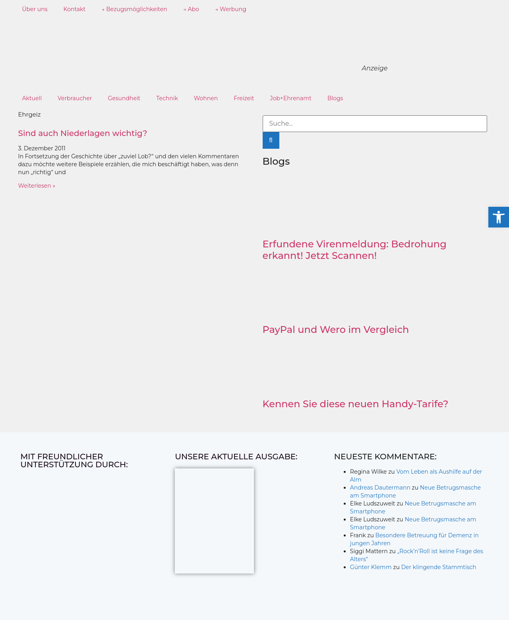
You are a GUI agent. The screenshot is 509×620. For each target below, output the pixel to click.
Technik (167, 98)
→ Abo (191, 9)
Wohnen (206, 98)
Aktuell (32, 98)
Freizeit (244, 98)
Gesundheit (124, 98)
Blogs (335, 98)
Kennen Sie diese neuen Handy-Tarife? (356, 404)
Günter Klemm (371, 567)
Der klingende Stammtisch (438, 567)
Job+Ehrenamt (290, 98)
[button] (498, 217)
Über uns (35, 9)
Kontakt (75, 9)
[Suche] (271, 140)
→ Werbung (230, 9)
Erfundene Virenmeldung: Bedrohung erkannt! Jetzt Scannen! (355, 249)
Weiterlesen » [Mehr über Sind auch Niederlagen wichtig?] (37, 185)
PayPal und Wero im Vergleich (336, 329)
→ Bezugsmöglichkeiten (134, 9)
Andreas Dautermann (380, 487)
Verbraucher (75, 98)
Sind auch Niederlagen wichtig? (82, 133)
